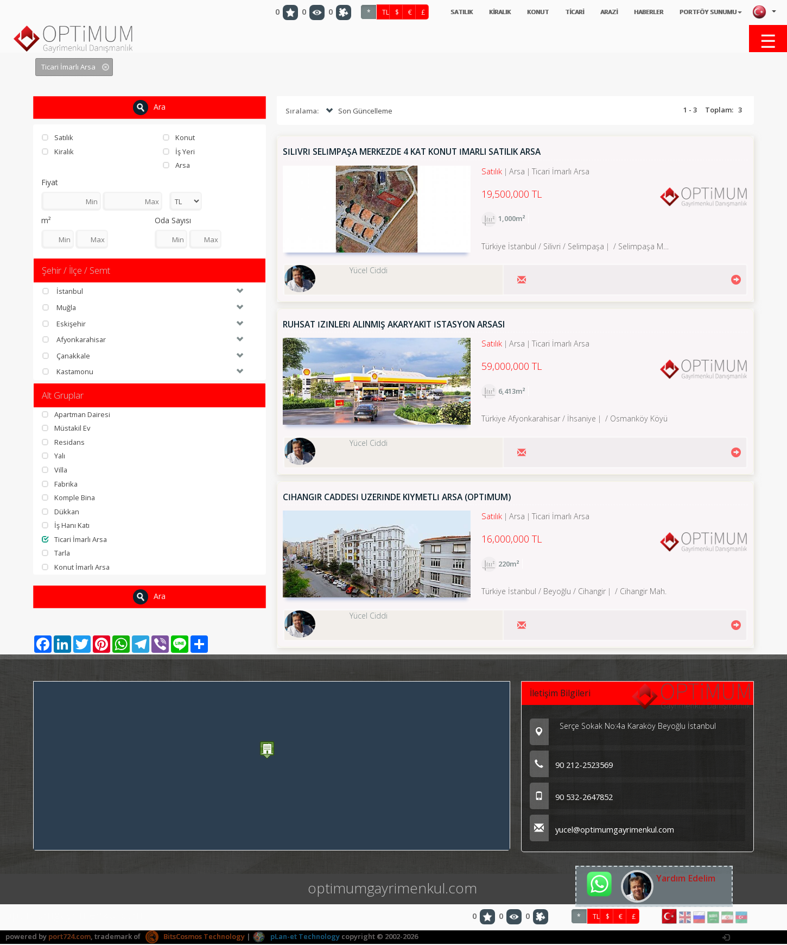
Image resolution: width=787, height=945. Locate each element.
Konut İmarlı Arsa (76, 567)
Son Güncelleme (357, 111)
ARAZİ (591, 12)
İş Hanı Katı (66, 526)
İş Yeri (179, 151)
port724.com (69, 937)
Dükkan (61, 511)
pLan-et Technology (296, 937)
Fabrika (60, 484)
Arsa (177, 165)
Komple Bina (69, 498)
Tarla (56, 553)
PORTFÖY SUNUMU (706, 12)
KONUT (513, 12)
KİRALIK (471, 12)
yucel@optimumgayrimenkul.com (603, 830)
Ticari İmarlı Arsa (75, 539)
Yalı (54, 456)
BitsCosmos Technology (195, 937)
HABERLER (636, 12)
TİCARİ (553, 12)
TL (350, 12)
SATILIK (428, 12)
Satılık (58, 137)
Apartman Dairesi (77, 414)
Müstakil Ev (66, 428)
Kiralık (58, 151)
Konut (179, 137)
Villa (55, 470)
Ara (149, 107)
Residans (63, 442)
